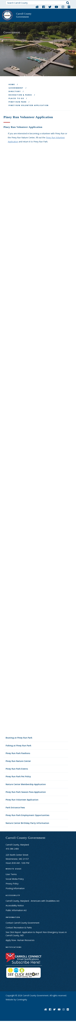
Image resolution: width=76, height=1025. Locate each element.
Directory (15, 91)
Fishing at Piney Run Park (18, 745)
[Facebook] (43, 6)
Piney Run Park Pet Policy (18, 776)
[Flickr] (69, 6)
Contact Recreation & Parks (19, 927)
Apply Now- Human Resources (20, 940)
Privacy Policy (12, 883)
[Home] (37, 6)
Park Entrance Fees (15, 807)
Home (12, 84)
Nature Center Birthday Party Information (27, 823)
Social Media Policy (15, 879)
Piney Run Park (17, 102)
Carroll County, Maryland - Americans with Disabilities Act (32, 900)
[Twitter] (49, 6)
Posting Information (15, 888)
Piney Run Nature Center (18, 761)
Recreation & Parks (20, 95)
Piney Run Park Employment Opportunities (27, 815)
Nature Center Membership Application (26, 784)
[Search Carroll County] (38, 3)
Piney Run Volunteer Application (22, 799)
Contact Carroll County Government (22, 922)
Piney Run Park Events (17, 768)
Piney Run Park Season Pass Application (26, 792)
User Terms (11, 874)
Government (16, 88)
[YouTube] (56, 6)
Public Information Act (16, 910)
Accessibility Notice (15, 905)
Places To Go (16, 98)
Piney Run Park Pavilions (18, 753)
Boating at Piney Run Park (19, 737)
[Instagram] (63, 6)
